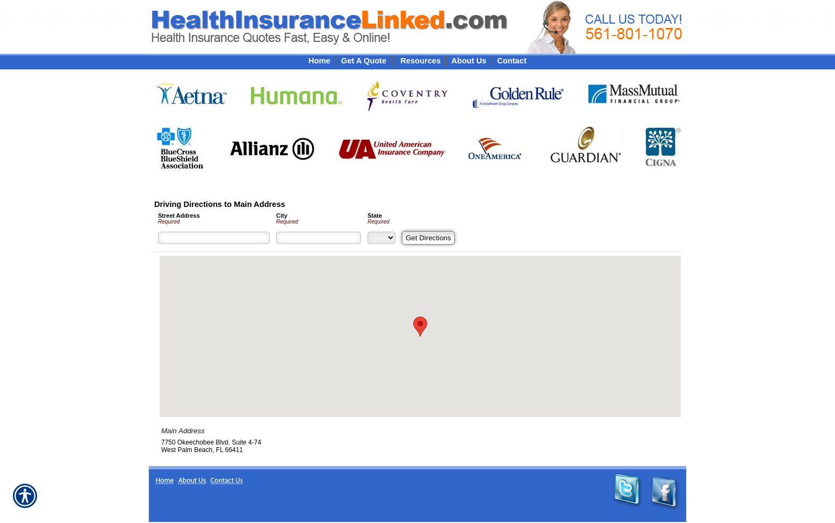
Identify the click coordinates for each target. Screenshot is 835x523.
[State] (381, 238)
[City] (318, 238)
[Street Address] (214, 238)
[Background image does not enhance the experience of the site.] (417, 61)
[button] (420, 326)
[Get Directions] (428, 238)
